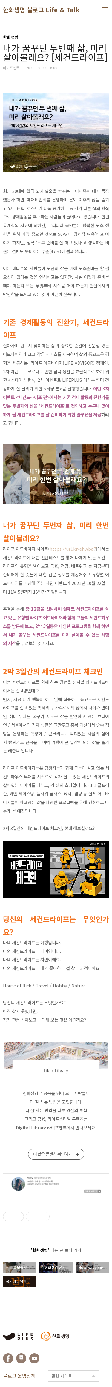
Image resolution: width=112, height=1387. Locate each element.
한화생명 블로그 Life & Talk (41, 10)
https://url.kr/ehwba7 (73, 549)
